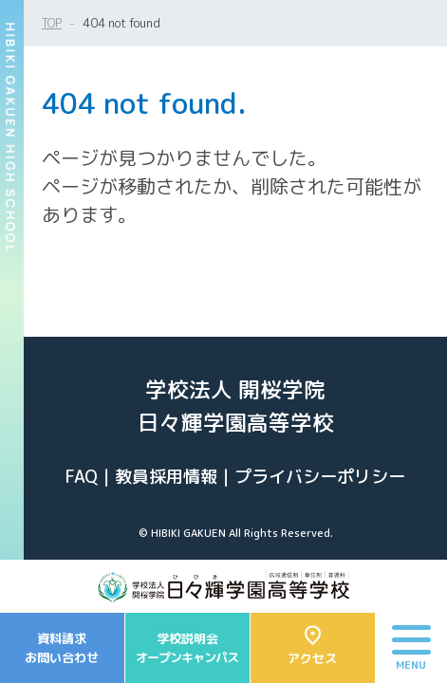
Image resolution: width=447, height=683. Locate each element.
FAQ (81, 476)
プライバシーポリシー (319, 476)
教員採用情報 (166, 476)
